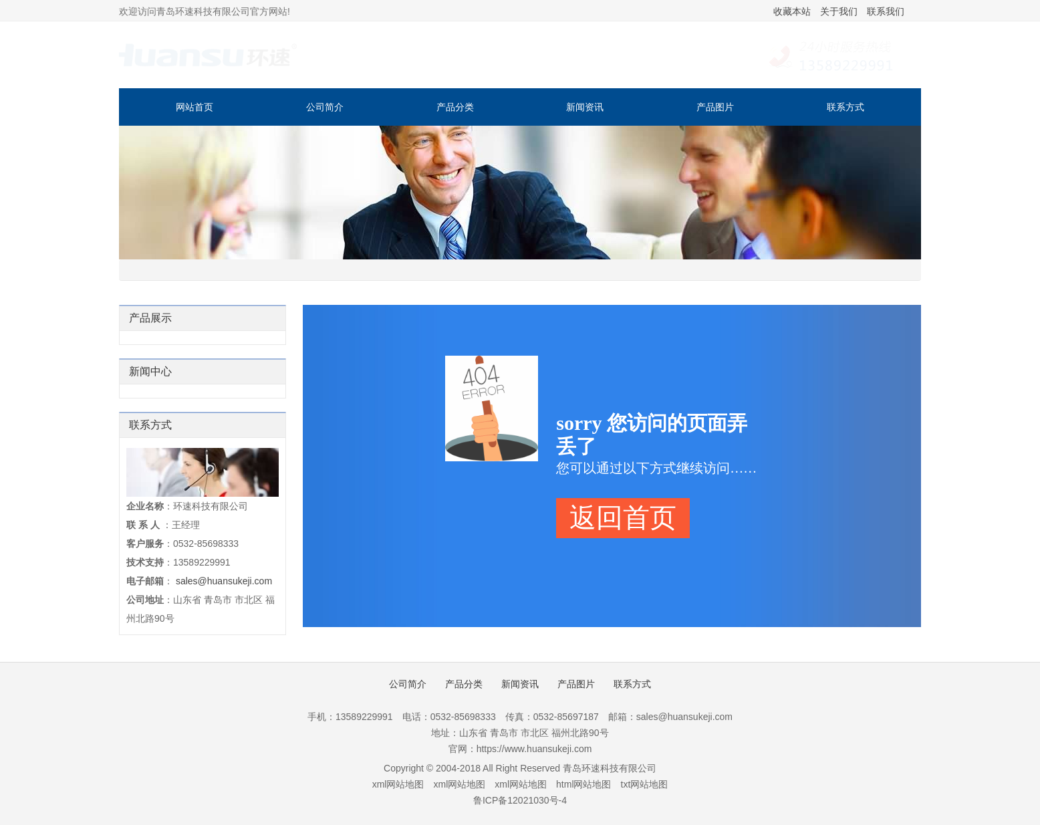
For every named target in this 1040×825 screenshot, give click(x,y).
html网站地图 (583, 784)
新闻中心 (150, 371)
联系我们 (885, 11)
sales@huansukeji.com (224, 581)
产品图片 (715, 107)
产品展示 (150, 318)
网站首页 (194, 107)
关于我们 (839, 11)
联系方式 (845, 107)
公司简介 (325, 107)
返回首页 (622, 518)
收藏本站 (792, 11)
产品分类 (455, 107)
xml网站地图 (398, 784)
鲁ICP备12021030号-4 (520, 800)
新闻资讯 (585, 107)
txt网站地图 (644, 784)
